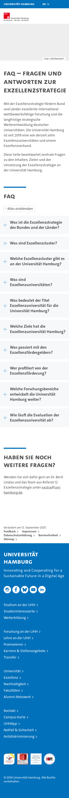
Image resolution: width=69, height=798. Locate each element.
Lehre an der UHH (17, 638)
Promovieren (13, 644)
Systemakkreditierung (49, 755)
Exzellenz (11, 677)
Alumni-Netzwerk (17, 697)
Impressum (29, 531)
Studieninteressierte (19, 611)
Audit (20, 755)
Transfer (10, 657)
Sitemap (9, 539)
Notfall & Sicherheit (19, 730)
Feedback (10, 531)
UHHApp (10, 723)
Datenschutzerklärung (18, 535)
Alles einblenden (20, 208)
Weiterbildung (15, 617)
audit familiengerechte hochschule (9, 758)
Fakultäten (12, 690)
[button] (45, 4)
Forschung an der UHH (21, 631)
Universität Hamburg (19, 4)
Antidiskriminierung (19, 736)
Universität (12, 671)
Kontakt (9, 710)
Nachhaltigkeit (15, 684)
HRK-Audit (34, 757)
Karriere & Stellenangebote (24, 651)
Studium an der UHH (19, 605)
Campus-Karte (15, 717)
